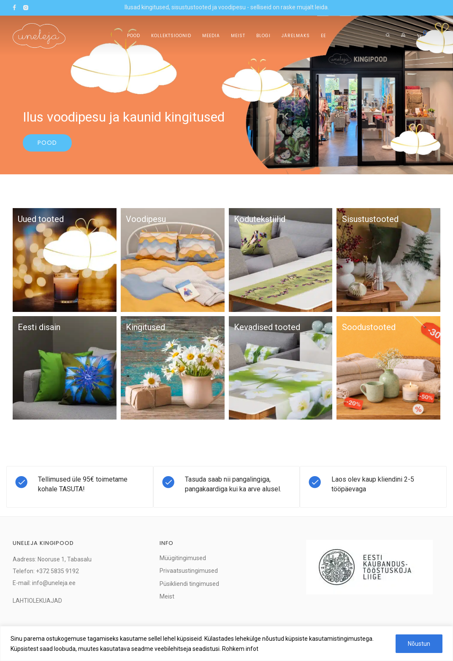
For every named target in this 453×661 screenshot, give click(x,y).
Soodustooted (369, 327)
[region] (226, 643)
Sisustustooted (370, 219)
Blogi (263, 36)
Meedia (211, 36)
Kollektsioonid (171, 36)
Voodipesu (146, 219)
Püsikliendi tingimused (189, 583)
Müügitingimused (183, 558)
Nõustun (419, 643)
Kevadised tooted (267, 327)
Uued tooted (41, 219)
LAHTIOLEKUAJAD (37, 600)
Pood (133, 36)
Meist (238, 36)
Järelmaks (296, 36)
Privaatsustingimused (189, 570)
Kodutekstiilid (259, 219)
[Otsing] (388, 35)
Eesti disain (39, 327)
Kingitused (145, 327)
